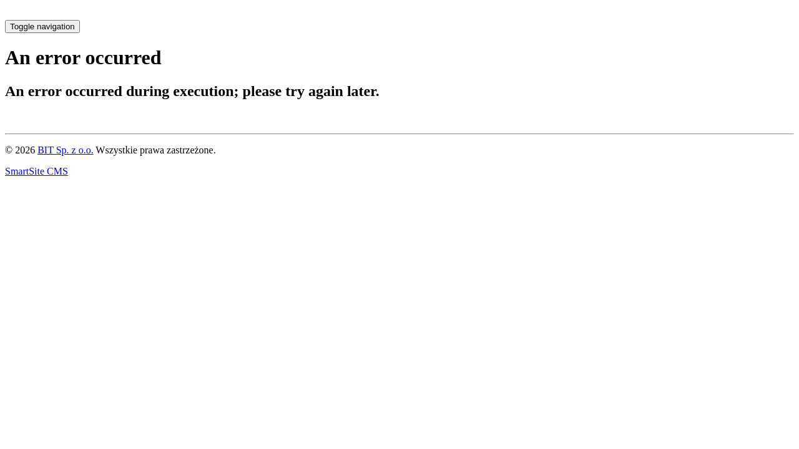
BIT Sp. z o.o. (65, 150)
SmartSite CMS (36, 171)
